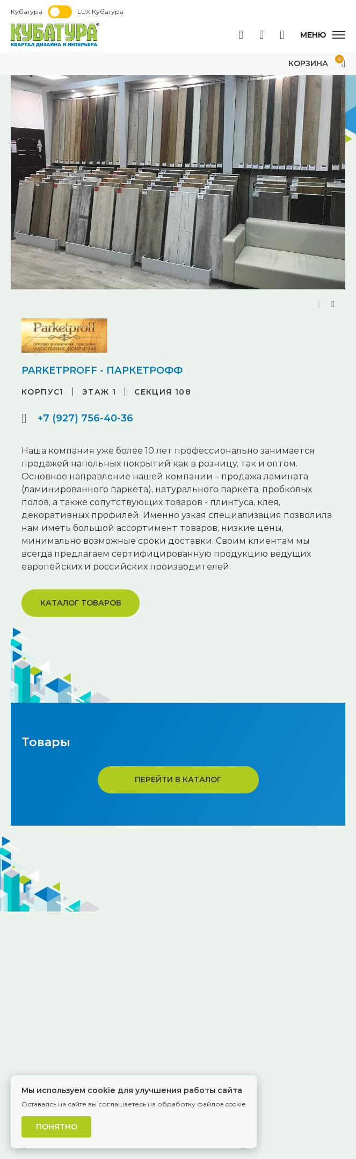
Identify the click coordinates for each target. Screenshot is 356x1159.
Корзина (316, 63)
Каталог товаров (80, 603)
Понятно (56, 1127)
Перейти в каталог (178, 779)
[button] (333, 304)
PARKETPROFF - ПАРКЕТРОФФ (102, 370)
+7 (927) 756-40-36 (85, 418)
